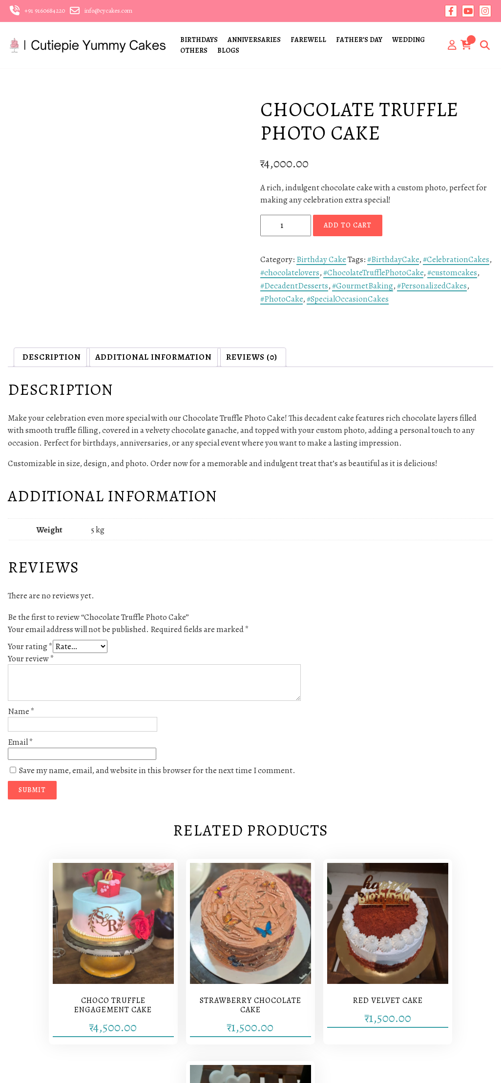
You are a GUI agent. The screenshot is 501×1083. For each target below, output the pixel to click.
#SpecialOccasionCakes (348, 299)
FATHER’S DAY (359, 39)
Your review (31, 658)
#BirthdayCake (393, 259)
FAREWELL (308, 39)
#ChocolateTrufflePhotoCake (373, 272)
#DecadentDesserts (294, 285)
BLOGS (228, 50)
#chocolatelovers (289, 272)
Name (21, 711)
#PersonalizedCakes (432, 285)
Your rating (30, 646)
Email (20, 742)
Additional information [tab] (153, 357)
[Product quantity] (285, 225)
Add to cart (348, 225)
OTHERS (194, 50)
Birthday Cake (321, 259)
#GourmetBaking (362, 285)
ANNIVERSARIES (254, 39)
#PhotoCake (281, 299)
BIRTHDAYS (199, 39)
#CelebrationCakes (456, 259)
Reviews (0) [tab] (251, 357)
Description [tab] (51, 357)
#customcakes (452, 272)
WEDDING (408, 39)
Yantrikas (254, 1066)
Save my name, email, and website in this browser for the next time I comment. (157, 770)
